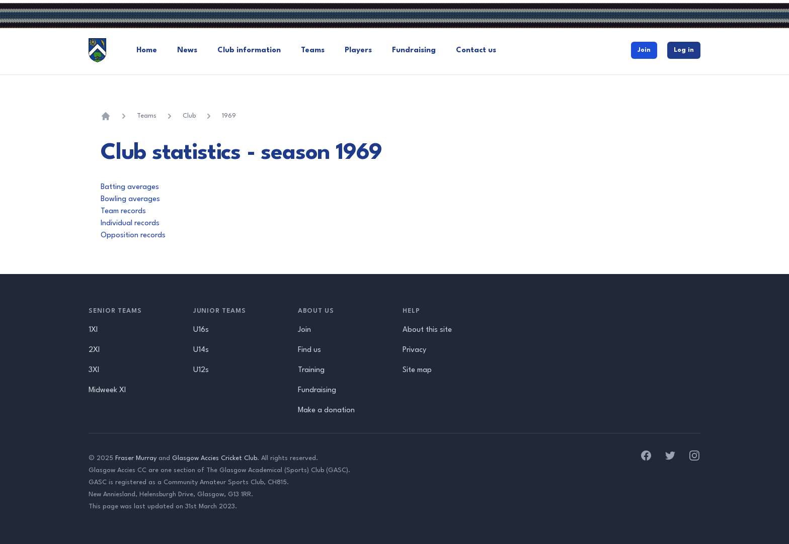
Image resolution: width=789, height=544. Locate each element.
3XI (94, 370)
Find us (309, 350)
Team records (123, 211)
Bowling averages (130, 199)
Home (146, 50)
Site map (417, 370)
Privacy (414, 350)
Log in (684, 50)
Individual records (130, 223)
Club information (249, 50)
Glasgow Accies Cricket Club (214, 458)
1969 (229, 116)
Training (311, 370)
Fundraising (414, 50)
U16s (201, 330)
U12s (201, 370)
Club (189, 116)
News (187, 50)
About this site (427, 330)
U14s (201, 350)
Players (358, 50)
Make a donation (326, 410)
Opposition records (133, 235)
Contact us (476, 50)
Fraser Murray (135, 458)
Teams (313, 50)
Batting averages (130, 187)
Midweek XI (107, 390)
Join (644, 50)
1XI (93, 330)
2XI (94, 350)
